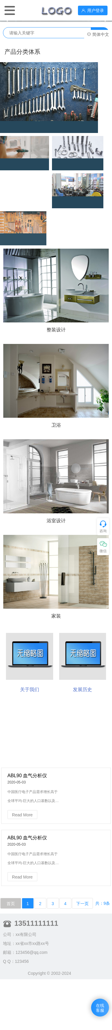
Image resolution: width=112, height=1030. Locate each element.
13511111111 (36, 939)
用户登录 (93, 10)
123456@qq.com (31, 968)
